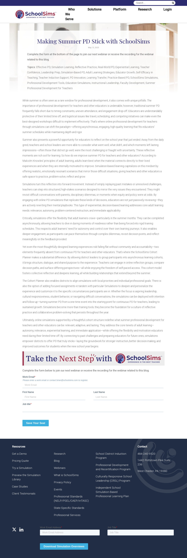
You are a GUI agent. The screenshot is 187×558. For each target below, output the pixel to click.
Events (58, 489)
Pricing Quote (20, 460)
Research (145, 9)
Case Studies (20, 486)
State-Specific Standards (69, 508)
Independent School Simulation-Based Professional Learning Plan (112, 492)
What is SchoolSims (66, 475)
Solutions (94, 9)
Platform (119, 9)
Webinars (59, 468)
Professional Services (67, 515)
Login (167, 9)
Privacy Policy (62, 482)
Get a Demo (19, 453)
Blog (56, 460)
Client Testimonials (23, 493)
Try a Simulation (22, 468)
